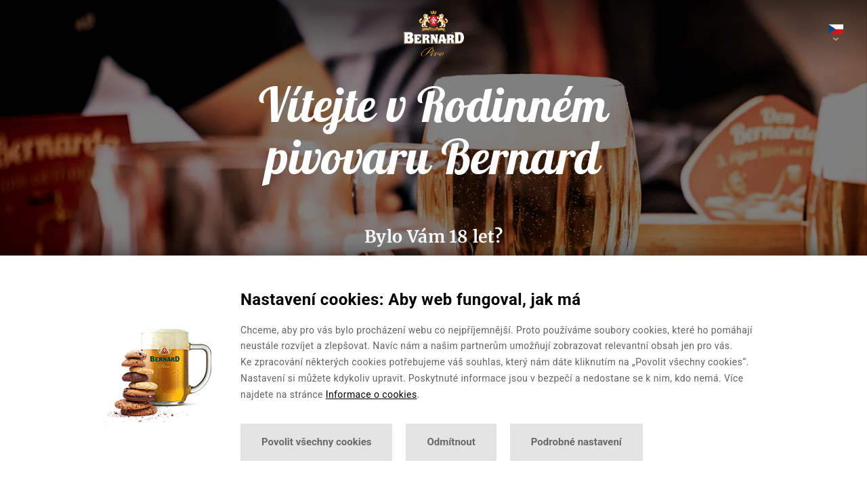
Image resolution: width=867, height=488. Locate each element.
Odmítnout (451, 442)
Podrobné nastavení (576, 442)
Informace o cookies (371, 394)
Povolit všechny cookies (316, 442)
